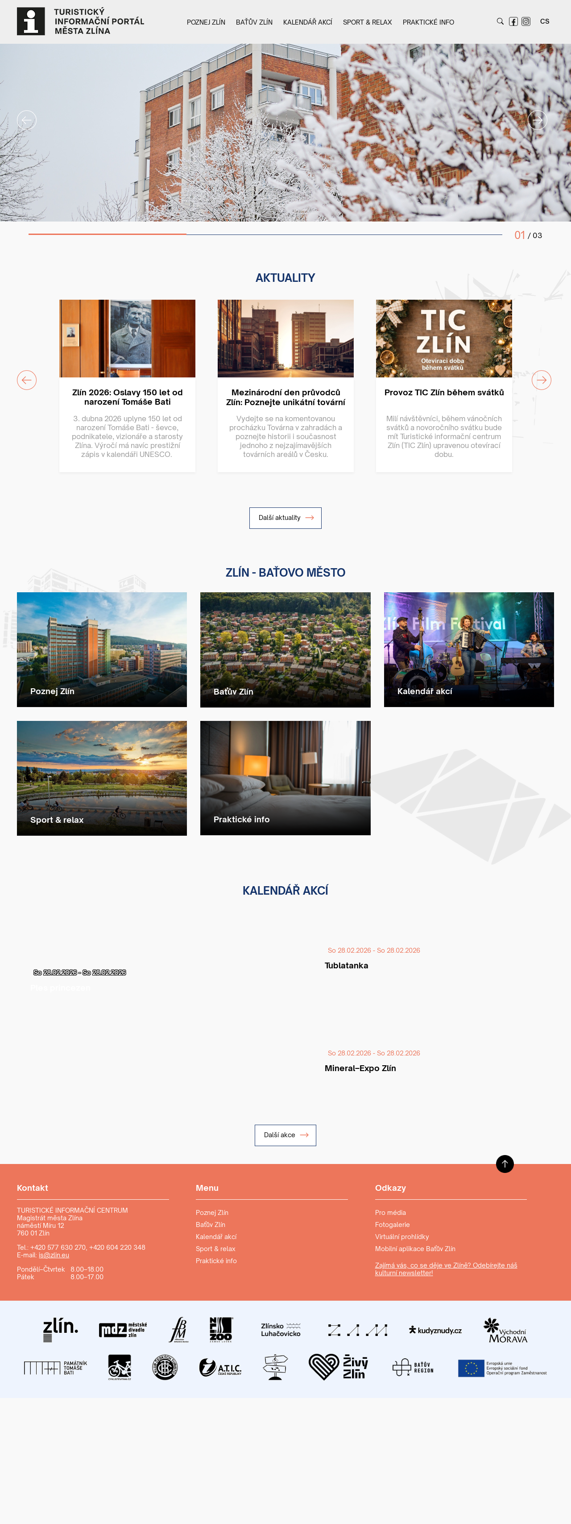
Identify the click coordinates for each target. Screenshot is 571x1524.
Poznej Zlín (206, 22)
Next (532, 114)
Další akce (286, 1135)
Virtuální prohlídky (402, 1236)
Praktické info (428, 22)
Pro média (390, 1212)
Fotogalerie (392, 1224)
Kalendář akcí (307, 22)
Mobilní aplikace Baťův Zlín (415, 1248)
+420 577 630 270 (58, 1247)
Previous (21, 114)
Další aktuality (286, 518)
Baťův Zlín (254, 22)
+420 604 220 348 (117, 1247)
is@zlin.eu (54, 1255)
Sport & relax (367, 22)
